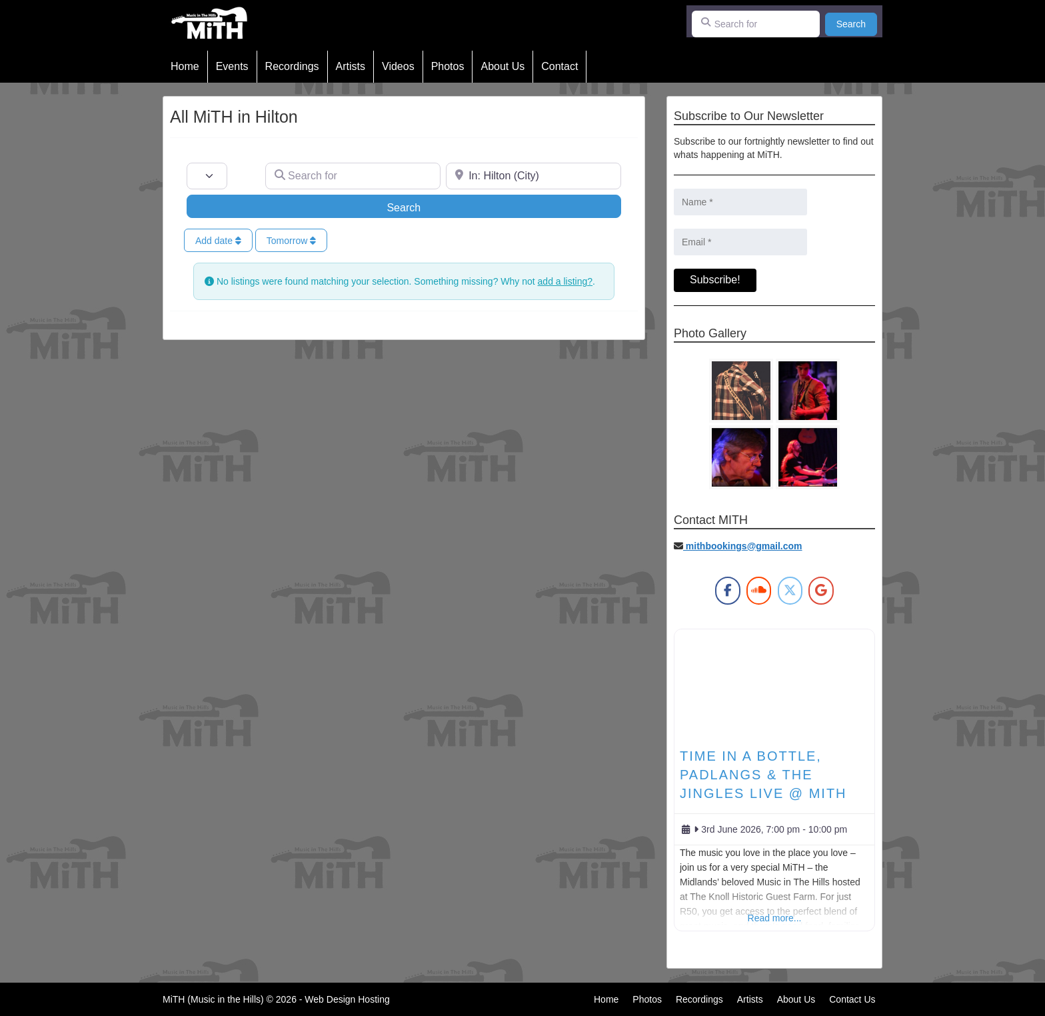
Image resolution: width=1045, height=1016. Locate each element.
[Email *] (740, 242)
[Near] (533, 176)
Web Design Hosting (347, 999)
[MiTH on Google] (820, 591)
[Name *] (740, 202)
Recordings (292, 66)
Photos (448, 66)
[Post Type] (207, 176)
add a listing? (565, 281)
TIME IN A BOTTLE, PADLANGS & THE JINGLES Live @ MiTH (763, 775)
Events (232, 66)
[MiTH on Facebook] (727, 591)
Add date (218, 240)
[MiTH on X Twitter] (790, 591)
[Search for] (756, 24)
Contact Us (852, 999)
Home (185, 66)
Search (856, 23)
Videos (398, 66)
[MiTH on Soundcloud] (758, 591)
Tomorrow (291, 240)
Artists (350, 66)
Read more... (775, 918)
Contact (559, 66)
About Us (502, 66)
